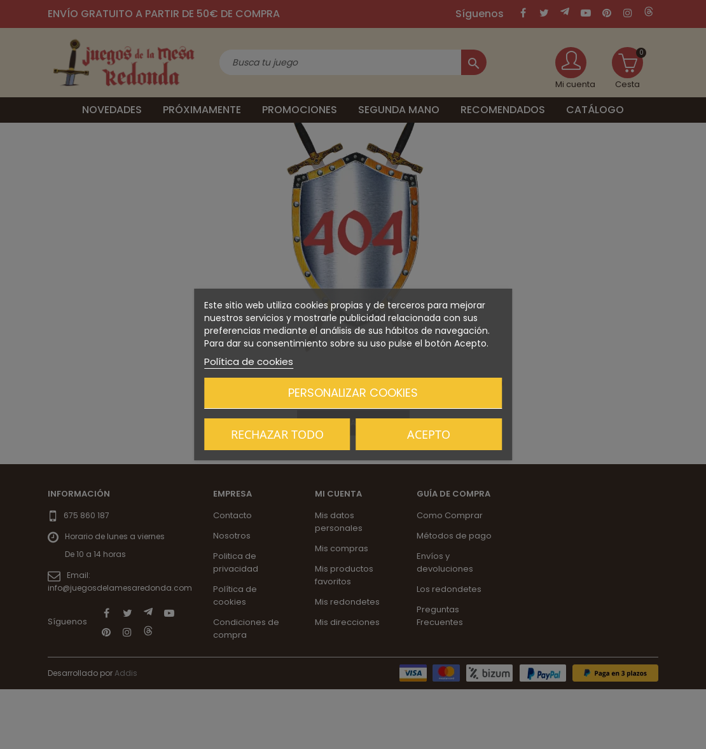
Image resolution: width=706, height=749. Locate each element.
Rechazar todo (277, 434)
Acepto (428, 434)
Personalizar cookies (353, 393)
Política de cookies (248, 361)
